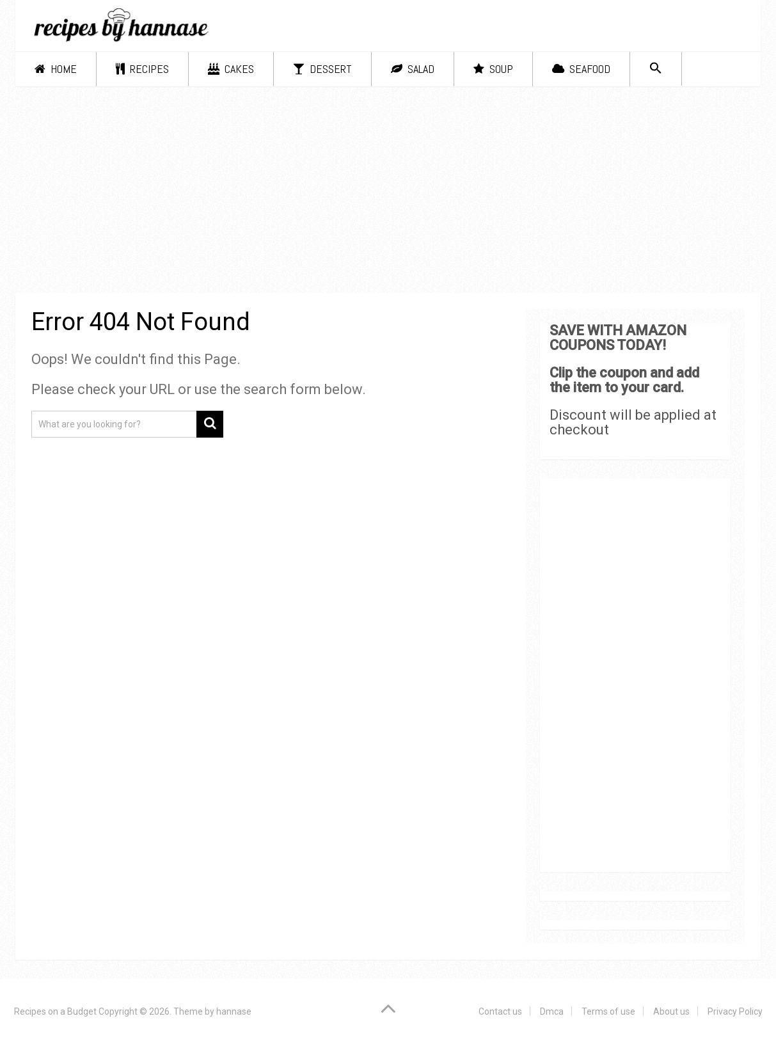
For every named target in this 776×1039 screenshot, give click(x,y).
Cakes (231, 68)
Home (56, 68)
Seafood (581, 68)
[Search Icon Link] (655, 69)
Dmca (552, 1011)
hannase (233, 1011)
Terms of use (608, 1011)
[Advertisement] (388, 192)
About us (671, 1011)
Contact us (500, 1011)
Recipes (142, 68)
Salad (412, 68)
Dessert (322, 68)
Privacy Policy (735, 1011)
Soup (493, 68)
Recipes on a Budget (55, 1011)
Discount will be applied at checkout (633, 422)
